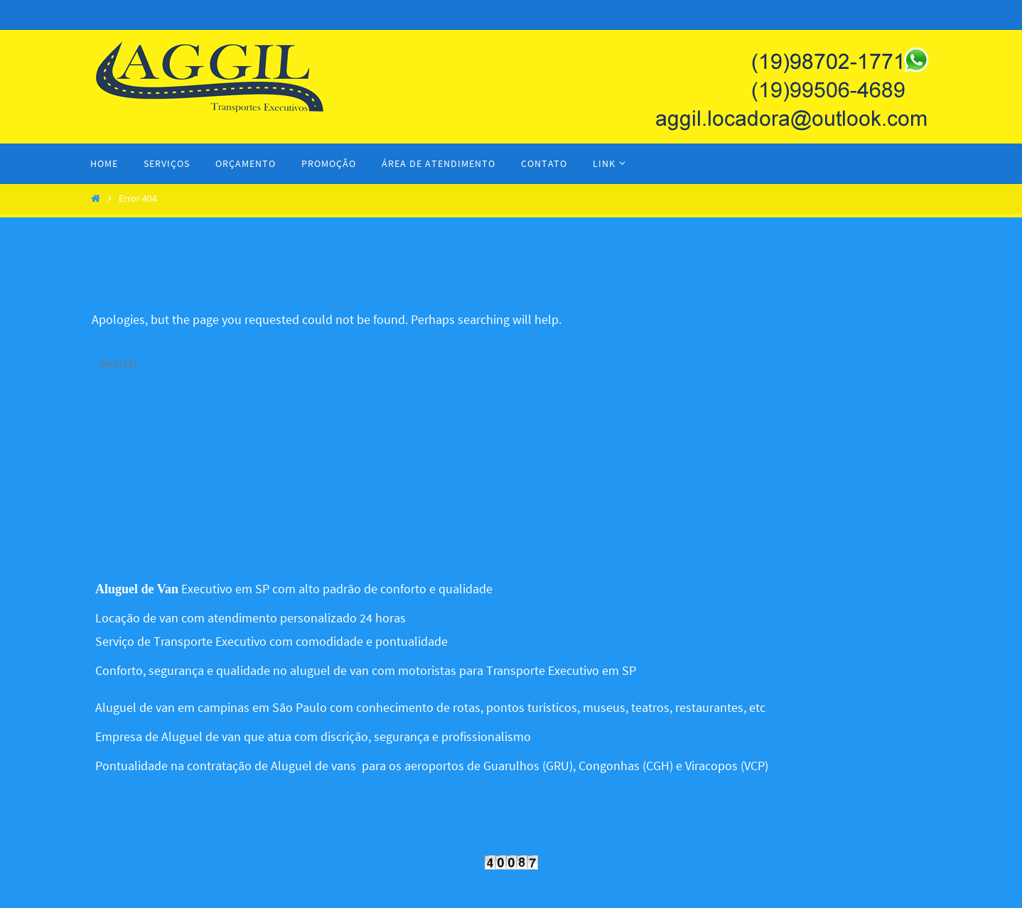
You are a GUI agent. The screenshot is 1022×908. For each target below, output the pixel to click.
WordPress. (555, 894)
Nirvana (508, 894)
